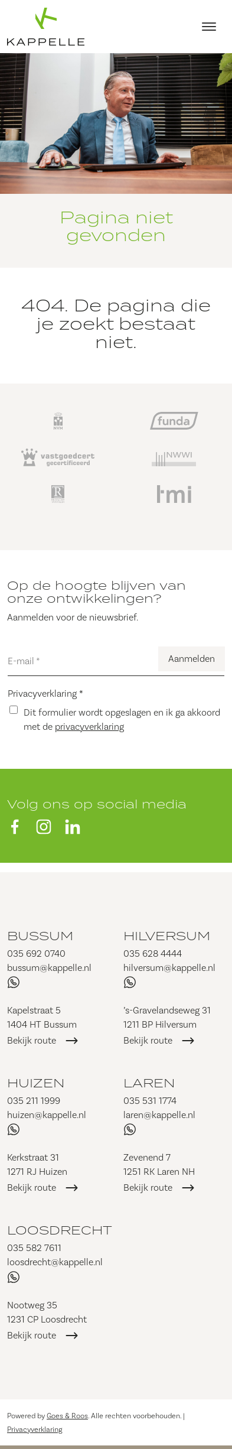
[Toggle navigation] (208, 26)
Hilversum (166, 935)
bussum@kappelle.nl (49, 967)
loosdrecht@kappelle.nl (55, 1262)
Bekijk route (31, 1040)
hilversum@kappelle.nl (169, 967)
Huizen (35, 1082)
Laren (149, 1082)
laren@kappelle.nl (159, 1114)
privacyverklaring (89, 726)
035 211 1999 (33, 1100)
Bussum (40, 935)
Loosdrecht (59, 1229)
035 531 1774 (150, 1100)
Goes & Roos (67, 1415)
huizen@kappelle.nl (46, 1114)
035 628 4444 (152, 953)
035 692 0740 (36, 953)
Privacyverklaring (45, 693)
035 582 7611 (34, 1247)
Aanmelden (191, 658)
